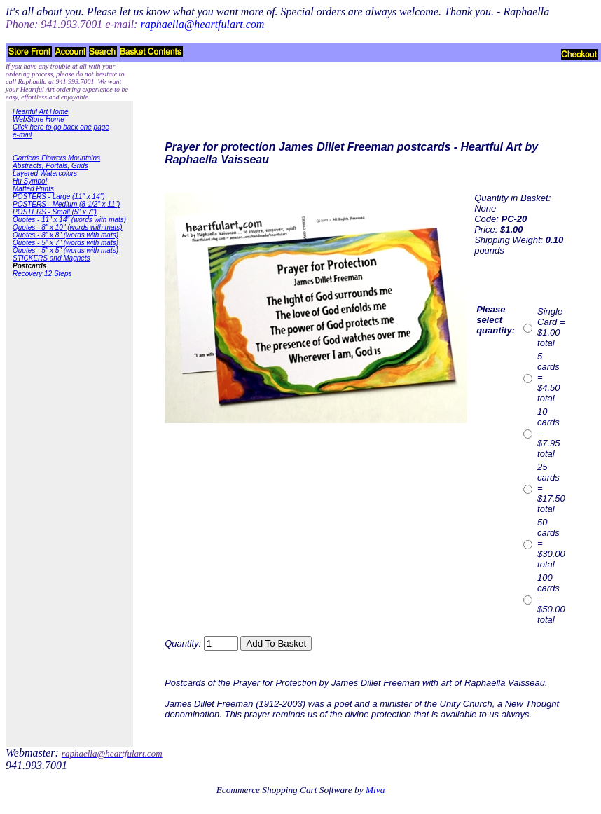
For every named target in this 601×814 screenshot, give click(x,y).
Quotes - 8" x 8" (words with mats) (65, 235)
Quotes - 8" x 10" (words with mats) (68, 227)
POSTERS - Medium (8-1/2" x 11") (66, 204)
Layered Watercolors (45, 173)
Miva (375, 790)
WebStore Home (38, 119)
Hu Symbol (30, 181)
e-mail (22, 135)
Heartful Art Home (41, 112)
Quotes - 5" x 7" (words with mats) (65, 243)
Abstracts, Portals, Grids (50, 166)
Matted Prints (33, 189)
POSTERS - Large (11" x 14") (59, 196)
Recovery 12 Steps (42, 273)
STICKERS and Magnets (51, 258)
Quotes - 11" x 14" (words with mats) (69, 219)
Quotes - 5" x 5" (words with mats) (65, 250)
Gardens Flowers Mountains (56, 158)
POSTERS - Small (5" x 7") (55, 212)
